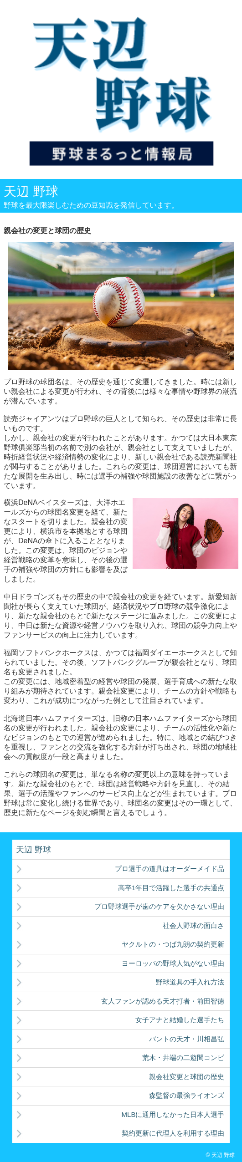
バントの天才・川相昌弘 (186, 1039)
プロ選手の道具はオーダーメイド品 (169, 868)
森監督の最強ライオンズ (186, 1095)
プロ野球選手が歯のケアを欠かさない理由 (159, 906)
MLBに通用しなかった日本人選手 (173, 1114)
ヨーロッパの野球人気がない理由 (173, 963)
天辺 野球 (31, 191)
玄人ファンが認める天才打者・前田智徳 (162, 1001)
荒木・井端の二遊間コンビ (183, 1057)
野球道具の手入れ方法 (190, 982)
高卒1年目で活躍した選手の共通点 (171, 888)
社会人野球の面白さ (193, 925)
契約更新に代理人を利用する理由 (173, 1133)
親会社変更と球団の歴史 (186, 1076)
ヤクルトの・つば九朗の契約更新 (173, 944)
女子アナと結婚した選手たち (179, 1020)
